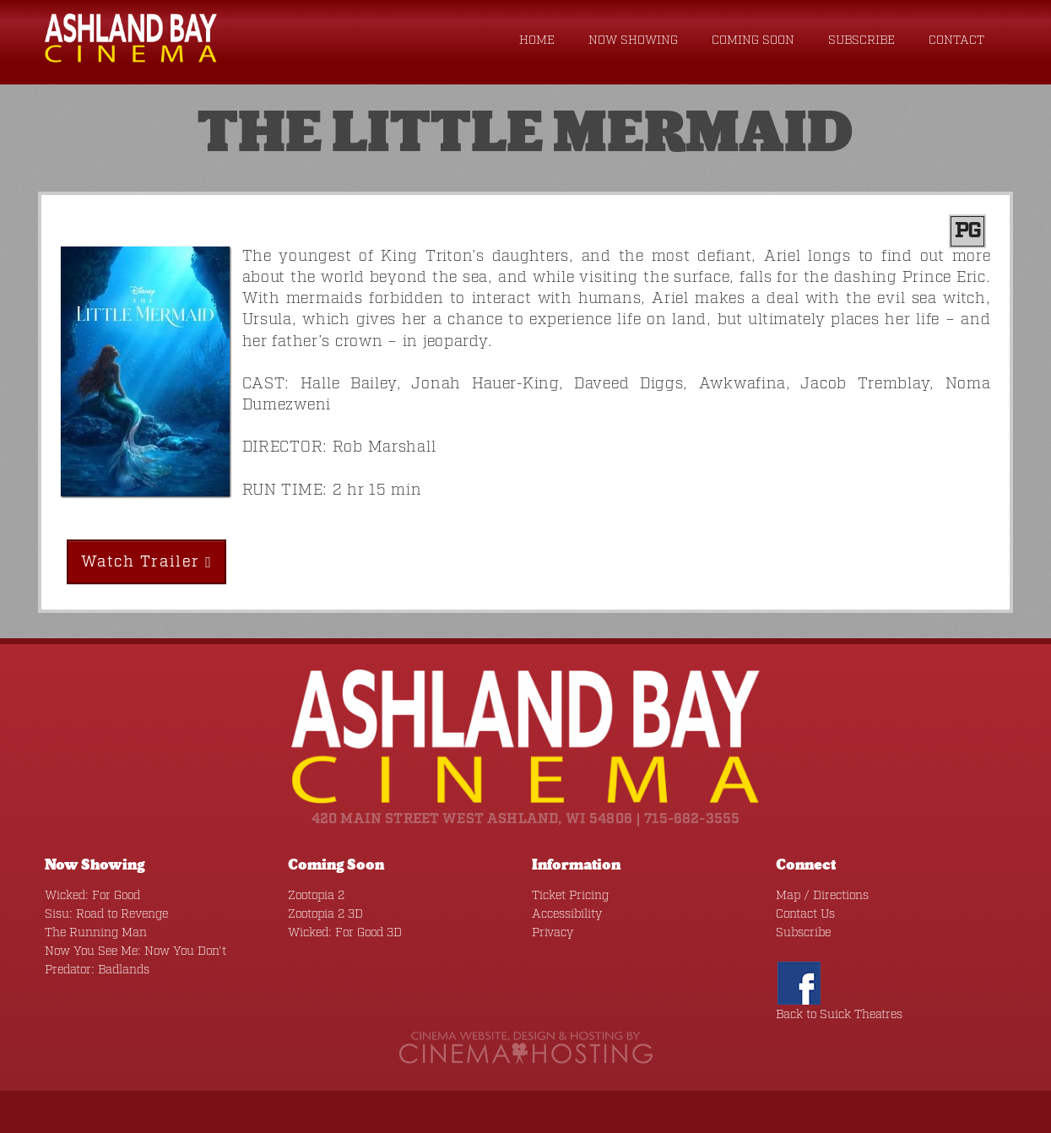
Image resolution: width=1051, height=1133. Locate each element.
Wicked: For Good (92, 895)
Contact (956, 40)
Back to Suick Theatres (839, 1014)
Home (537, 40)
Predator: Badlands (97, 970)
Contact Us (805, 914)
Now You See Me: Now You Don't (135, 951)
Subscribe (861, 40)
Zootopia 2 (316, 895)
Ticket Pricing (570, 895)
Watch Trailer (146, 562)
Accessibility (567, 914)
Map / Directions (822, 895)
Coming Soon (753, 40)
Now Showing (633, 40)
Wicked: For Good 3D (345, 933)
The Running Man (96, 933)
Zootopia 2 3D (325, 914)
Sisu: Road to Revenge (106, 914)
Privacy (552, 933)
